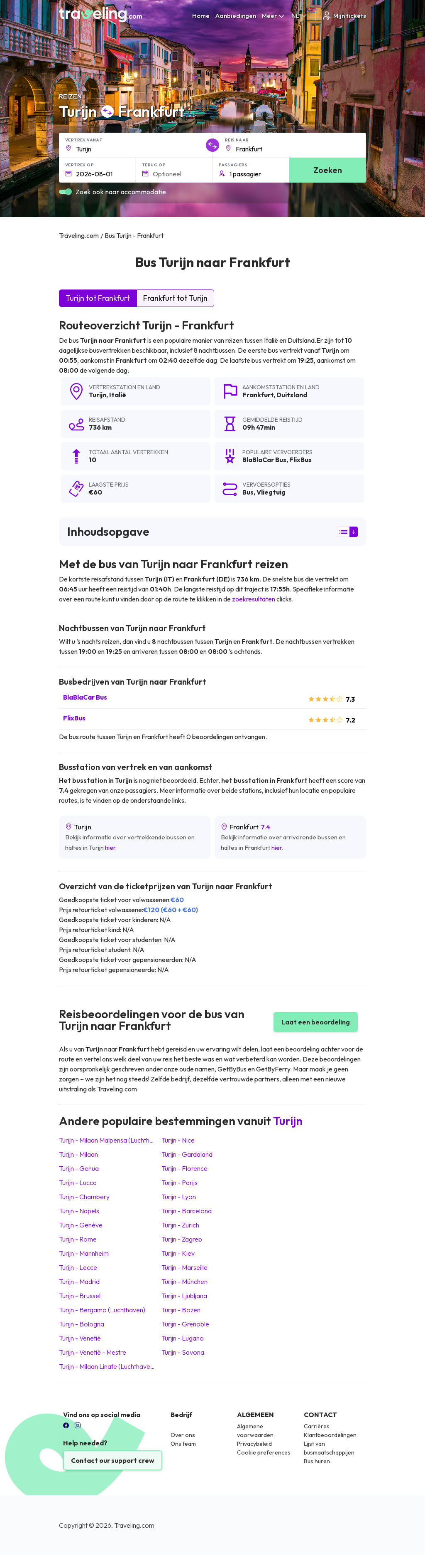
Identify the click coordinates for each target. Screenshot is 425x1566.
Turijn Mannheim (84, 1253)
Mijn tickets (344, 15)
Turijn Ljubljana (184, 1295)
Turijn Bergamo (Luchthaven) (102, 1310)
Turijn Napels (79, 1211)
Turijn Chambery (84, 1196)
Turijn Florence (184, 1168)
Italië (117, 395)
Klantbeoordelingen (330, 1435)
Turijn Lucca (78, 1182)
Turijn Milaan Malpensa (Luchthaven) (112, 1140)
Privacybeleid (254, 1443)
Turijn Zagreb (181, 1239)
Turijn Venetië (80, 1338)
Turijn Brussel (79, 1295)
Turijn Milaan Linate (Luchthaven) (107, 1366)
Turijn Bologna (81, 1324)
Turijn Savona (182, 1352)
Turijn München (184, 1281)
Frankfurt (258, 395)
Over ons (183, 1435)
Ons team (183, 1443)
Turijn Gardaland (186, 1154)
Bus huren (317, 1461)
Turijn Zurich (180, 1225)
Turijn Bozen (180, 1310)
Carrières (317, 1426)
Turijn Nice (178, 1140)
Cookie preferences (264, 1452)
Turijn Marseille (184, 1267)
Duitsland (291, 395)
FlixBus (74, 718)
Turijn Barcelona (186, 1211)
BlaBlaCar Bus (85, 697)
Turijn (97, 395)
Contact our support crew (112, 1460)
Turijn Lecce (78, 1267)
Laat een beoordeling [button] (315, 1022)
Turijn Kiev (178, 1253)
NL (299, 16)
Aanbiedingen (235, 16)
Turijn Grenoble (185, 1324)
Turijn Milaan (78, 1154)
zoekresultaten (253, 599)
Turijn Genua (79, 1168)
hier (110, 847)
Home (201, 16)
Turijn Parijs (179, 1182)
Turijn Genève (81, 1225)
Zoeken (327, 170)
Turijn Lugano (182, 1338)
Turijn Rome (78, 1239)
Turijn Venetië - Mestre (92, 1352)
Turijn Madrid (79, 1281)
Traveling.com (134, 1525)
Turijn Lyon (178, 1196)
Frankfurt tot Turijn (175, 298)
